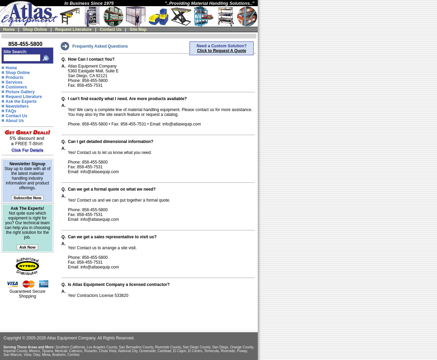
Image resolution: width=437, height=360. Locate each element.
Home (8, 29)
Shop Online (35, 29)
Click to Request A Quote (221, 50)
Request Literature (73, 29)
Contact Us (110, 29)
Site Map (138, 29)
